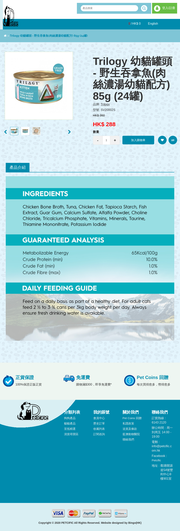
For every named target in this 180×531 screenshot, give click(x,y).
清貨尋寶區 (71, 434)
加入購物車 (138, 140)
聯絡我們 (128, 439)
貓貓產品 (70, 423)
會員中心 (99, 418)
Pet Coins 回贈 (132, 418)
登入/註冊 (168, 8)
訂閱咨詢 (99, 434)
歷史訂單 (99, 423)
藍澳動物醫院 (131, 434)
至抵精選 (70, 428)
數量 (96, 131)
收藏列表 (99, 428)
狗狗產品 (70, 418)
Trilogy (105, 104)
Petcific (156, 460)
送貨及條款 (130, 428)
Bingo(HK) (135, 522)
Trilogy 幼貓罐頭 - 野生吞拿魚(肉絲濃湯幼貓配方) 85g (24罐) (49, 35)
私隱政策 (128, 423)
